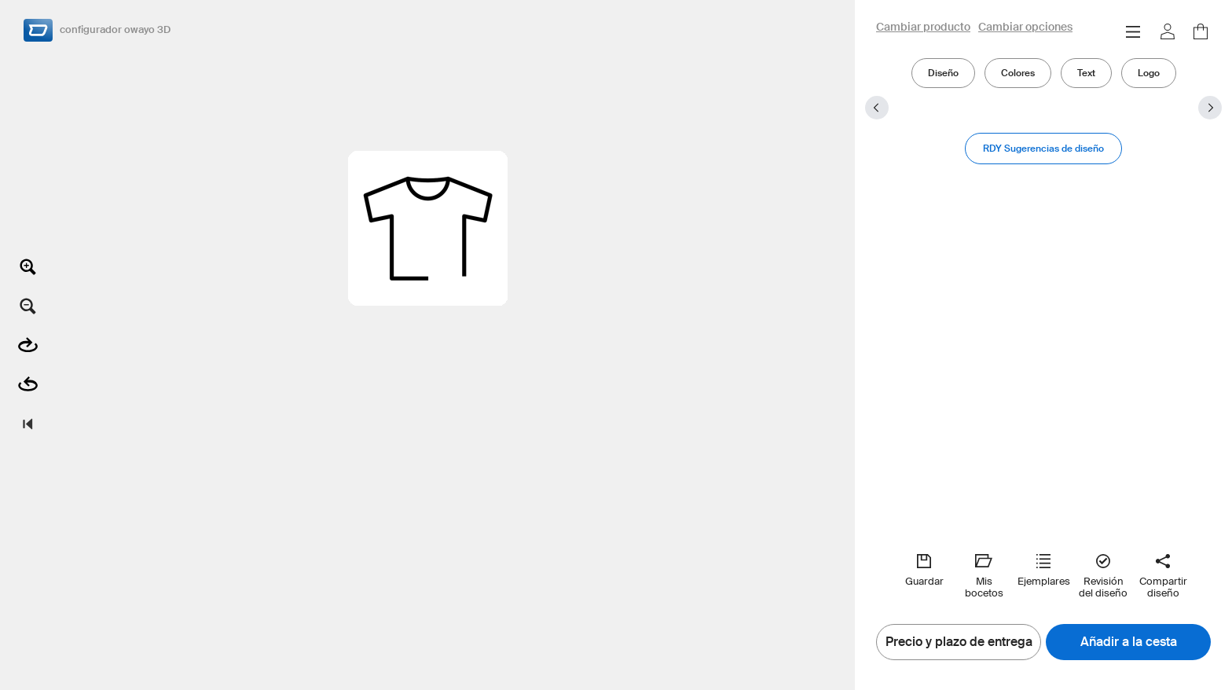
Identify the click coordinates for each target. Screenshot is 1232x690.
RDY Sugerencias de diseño (1043, 148)
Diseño (943, 73)
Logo (1149, 73)
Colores (1018, 73)
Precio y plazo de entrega (959, 642)
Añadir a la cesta (1128, 642)
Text (1086, 73)
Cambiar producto (923, 27)
